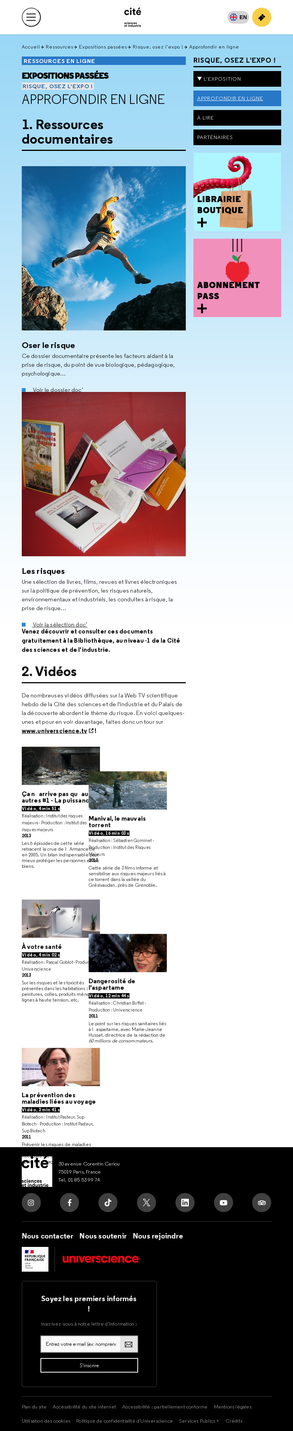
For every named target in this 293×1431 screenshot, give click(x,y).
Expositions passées (103, 47)
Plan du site (34, 1406)
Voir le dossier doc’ (58, 386)
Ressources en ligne (59, 61)
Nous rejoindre (158, 1236)
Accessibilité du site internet (84, 1406)
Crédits (233, 1420)
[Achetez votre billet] (261, 17)
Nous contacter (48, 1236)
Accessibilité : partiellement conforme (165, 1406)
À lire (205, 117)
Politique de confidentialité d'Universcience (124, 1420)
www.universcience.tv (54, 745)
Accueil (31, 47)
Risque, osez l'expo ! (158, 47)
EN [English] (243, 17)
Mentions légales (232, 1406)
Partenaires (215, 137)
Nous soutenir (103, 1236)
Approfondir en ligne (93, 99)
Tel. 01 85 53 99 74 (79, 1179)
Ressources (59, 47)
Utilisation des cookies (46, 1420)
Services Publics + (199, 1420)
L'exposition (222, 78)
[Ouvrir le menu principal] (31, 17)
